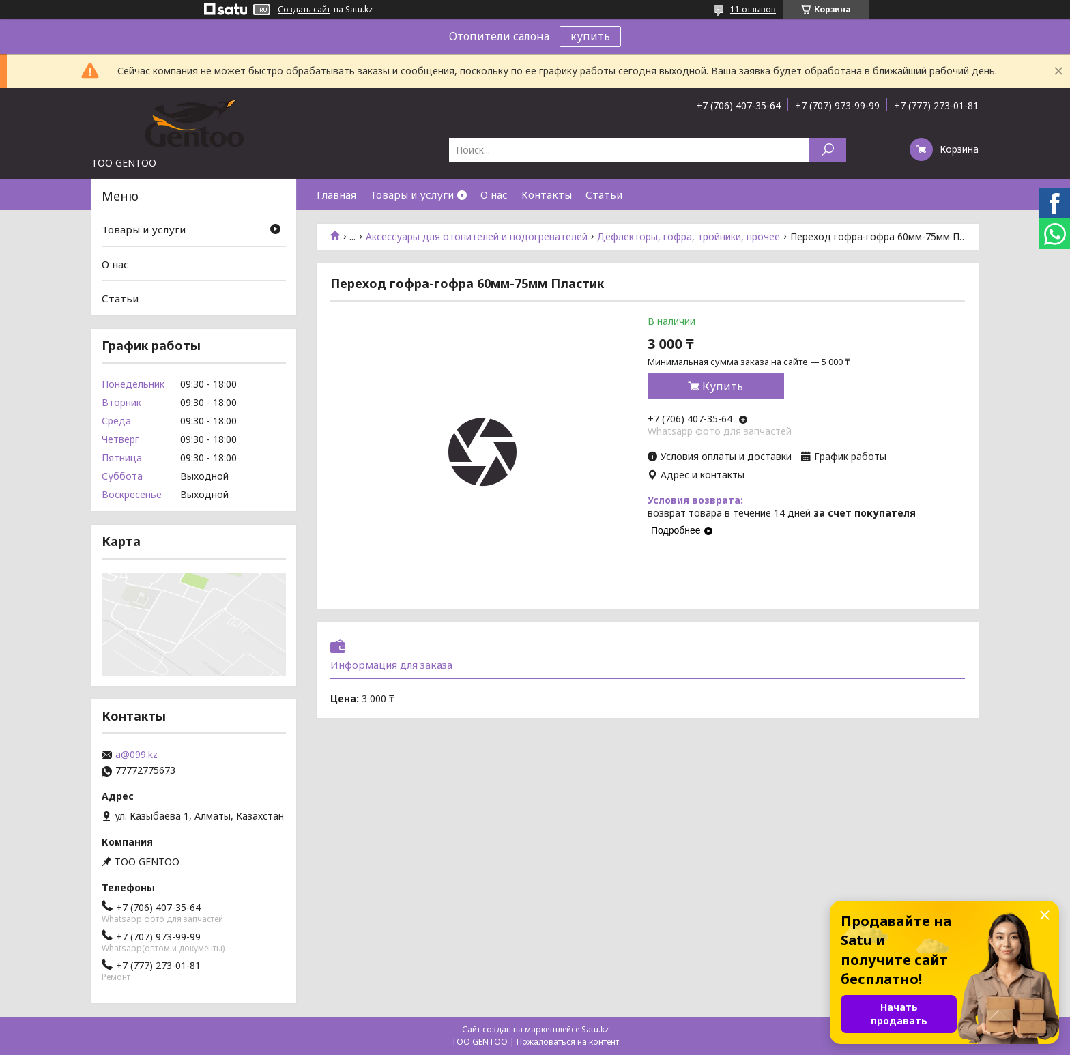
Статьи (603, 194)
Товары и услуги (412, 194)
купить (590, 36)
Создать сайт (304, 9)
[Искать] (827, 150)
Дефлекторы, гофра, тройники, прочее (688, 237)
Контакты (546, 194)
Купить (722, 386)
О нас (494, 194)
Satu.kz (595, 1029)
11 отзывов (753, 9)
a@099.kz (136, 755)
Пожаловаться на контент (568, 1041)
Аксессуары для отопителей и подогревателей (477, 237)
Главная (336, 194)
